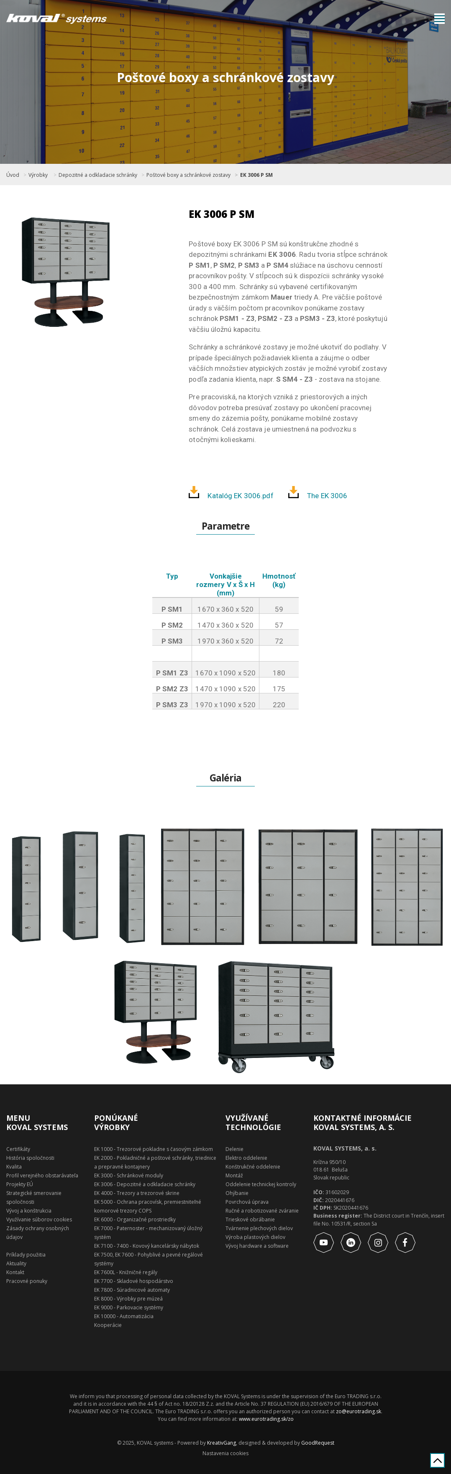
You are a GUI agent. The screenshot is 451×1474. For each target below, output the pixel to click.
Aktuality (16, 1263)
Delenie (234, 1149)
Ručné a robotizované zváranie (262, 1210)
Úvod (12, 175)
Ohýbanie (237, 1193)
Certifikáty (18, 1149)
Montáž (234, 1175)
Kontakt (15, 1272)
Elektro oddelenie (246, 1157)
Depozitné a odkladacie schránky (98, 175)
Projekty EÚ (19, 1184)
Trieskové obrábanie (250, 1219)
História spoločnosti (30, 1157)
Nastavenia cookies (225, 1453)
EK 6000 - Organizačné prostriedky (135, 1219)
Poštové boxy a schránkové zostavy (188, 175)
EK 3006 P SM (256, 175)
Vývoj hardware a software (257, 1245)
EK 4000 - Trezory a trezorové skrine (136, 1193)
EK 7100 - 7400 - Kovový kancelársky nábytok (146, 1245)
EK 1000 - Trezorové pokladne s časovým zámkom (153, 1149)
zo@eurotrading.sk (358, 1411)
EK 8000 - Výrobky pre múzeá (128, 1298)
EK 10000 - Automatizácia (124, 1316)
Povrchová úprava (247, 1201)
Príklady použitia (26, 1254)
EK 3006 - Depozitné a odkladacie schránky (144, 1184)
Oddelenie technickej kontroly (261, 1184)
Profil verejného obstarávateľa (42, 1175)
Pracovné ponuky (26, 1281)
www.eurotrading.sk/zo (266, 1418)
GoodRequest (317, 1442)
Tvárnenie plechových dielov (259, 1228)
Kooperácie (108, 1325)
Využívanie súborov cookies (39, 1219)
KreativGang (221, 1442)
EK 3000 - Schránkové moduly (128, 1175)
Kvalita (14, 1166)
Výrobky (38, 175)
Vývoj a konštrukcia (28, 1210)
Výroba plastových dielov (255, 1237)
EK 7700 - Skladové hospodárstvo (133, 1281)
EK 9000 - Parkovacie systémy (128, 1307)
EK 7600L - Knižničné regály (125, 1272)
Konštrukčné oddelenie (253, 1166)
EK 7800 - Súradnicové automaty (132, 1289)
